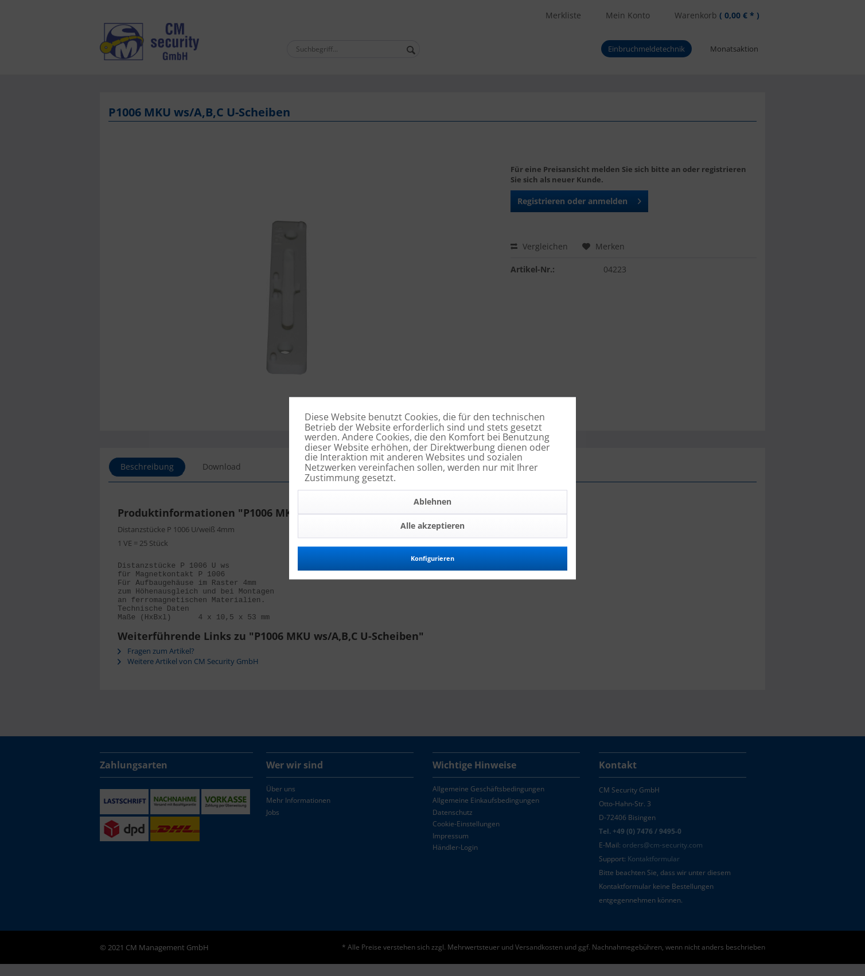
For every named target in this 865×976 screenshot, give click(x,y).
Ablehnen (432, 502)
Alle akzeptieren (432, 526)
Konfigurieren (432, 559)
